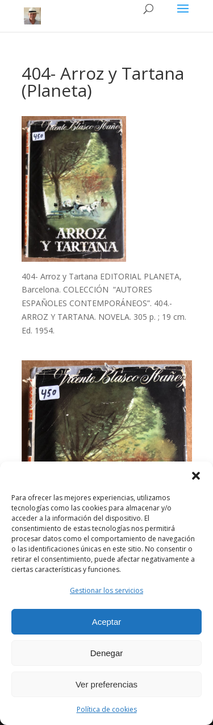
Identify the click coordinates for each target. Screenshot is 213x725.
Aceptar (107, 622)
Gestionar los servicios (106, 590)
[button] (196, 475)
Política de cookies (107, 709)
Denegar (106, 653)
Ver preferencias (106, 684)
